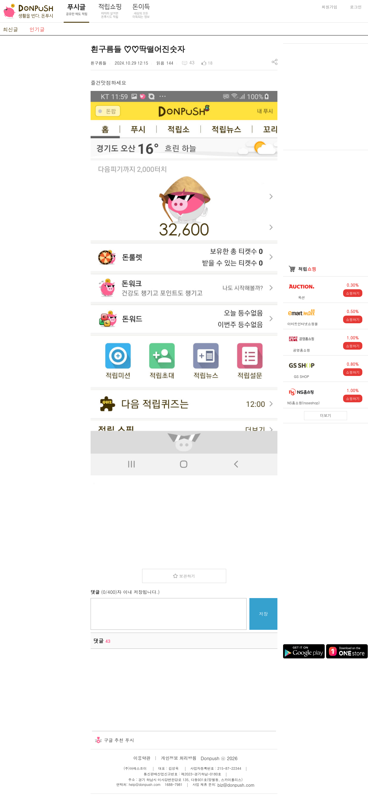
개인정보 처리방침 (178, 758)
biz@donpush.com (235, 785)
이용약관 (141, 758)
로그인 (356, 7)
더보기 (325, 415)
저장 (263, 614)
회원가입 (329, 7)
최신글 (10, 29)
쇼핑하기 (353, 293)
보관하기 (187, 576)
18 (210, 63)
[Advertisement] (184, 525)
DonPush (28, 11)
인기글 (37, 29)
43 (191, 62)
